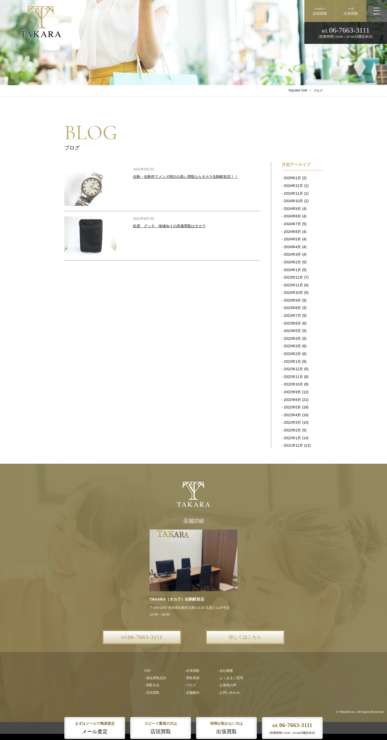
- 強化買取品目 (155, 678)
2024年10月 (293, 201)
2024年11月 (293, 193)
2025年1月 (292, 178)
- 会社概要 (225, 671)
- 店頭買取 (151, 693)
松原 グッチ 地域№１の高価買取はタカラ (169, 226)
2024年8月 (292, 216)
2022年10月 (293, 384)
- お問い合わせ (229, 693)
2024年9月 (292, 209)
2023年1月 (292, 361)
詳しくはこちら (245, 637)
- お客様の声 (227, 685)
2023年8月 (292, 308)
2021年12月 (293, 445)
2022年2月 (292, 430)
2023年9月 (292, 300)
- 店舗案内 (192, 693)
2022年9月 (292, 392)
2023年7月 (292, 315)
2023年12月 (293, 277)
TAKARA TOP (297, 90)
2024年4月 (292, 247)
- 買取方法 (151, 685)
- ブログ (190, 685)
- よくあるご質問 (230, 678)
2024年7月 (292, 224)
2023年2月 (292, 354)
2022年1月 (292, 438)
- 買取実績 (192, 678)
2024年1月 (292, 270)
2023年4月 (292, 338)
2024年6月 (292, 232)
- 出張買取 (192, 671)
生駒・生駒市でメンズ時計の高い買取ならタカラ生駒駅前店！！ (185, 177)
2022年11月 (293, 377)
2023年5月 (292, 331)
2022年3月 (292, 422)
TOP (147, 671)
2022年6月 (292, 400)
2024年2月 (292, 262)
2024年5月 (292, 239)
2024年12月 (293, 186)
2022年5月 (292, 407)
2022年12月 (293, 369)
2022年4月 (292, 415)
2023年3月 (292, 346)
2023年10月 (293, 292)
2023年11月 (293, 285)
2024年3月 (292, 254)
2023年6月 (292, 323)
